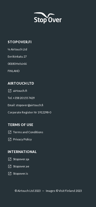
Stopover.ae (21, 166)
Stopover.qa (21, 159)
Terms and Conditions (28, 132)
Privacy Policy (22, 139)
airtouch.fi (20, 91)
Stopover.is (20, 173)
